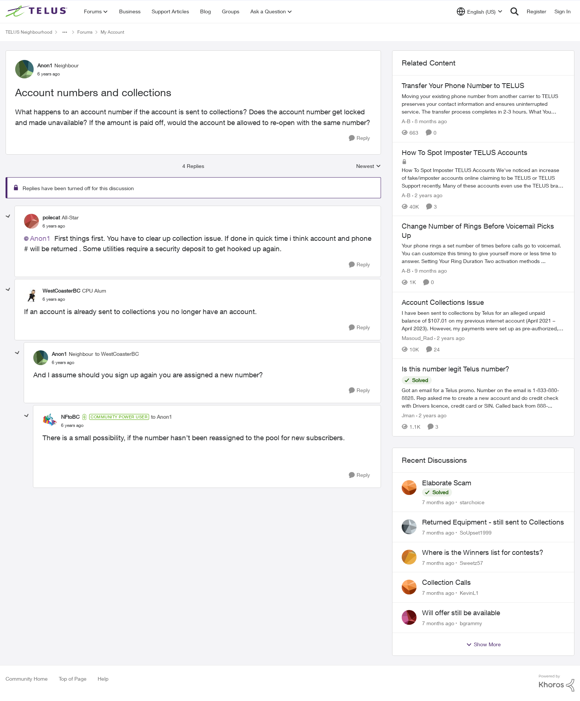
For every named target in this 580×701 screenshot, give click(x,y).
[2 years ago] (427, 195)
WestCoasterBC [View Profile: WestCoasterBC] (61, 290)
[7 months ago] (438, 502)
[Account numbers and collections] (54, 226)
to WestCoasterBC (117, 354)
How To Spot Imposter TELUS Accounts (464, 152)
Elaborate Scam (446, 483)
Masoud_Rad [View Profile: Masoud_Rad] (417, 337)
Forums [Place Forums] (84, 32)
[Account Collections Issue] (483, 320)
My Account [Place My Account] (112, 32)
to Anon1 (161, 417)
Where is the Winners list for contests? (482, 552)
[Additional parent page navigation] (64, 32)
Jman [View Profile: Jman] (408, 415)
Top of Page (73, 678)
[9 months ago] (429, 271)
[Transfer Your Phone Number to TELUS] (483, 103)
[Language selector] (479, 11)
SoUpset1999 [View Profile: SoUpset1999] (476, 532)
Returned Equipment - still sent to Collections (493, 522)
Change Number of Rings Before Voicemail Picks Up (478, 230)
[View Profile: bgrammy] (409, 617)
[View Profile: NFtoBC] (50, 421)
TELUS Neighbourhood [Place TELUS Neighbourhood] (29, 32)
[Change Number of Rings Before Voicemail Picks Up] (483, 253)
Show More (483, 644)
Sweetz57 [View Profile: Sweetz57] (471, 562)
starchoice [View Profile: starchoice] (472, 502)
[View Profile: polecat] (31, 221)
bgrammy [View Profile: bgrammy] (471, 623)
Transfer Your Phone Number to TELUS (463, 85)
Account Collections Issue (443, 302)
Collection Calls (446, 582)
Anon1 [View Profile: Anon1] (45, 65)
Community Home (27, 678)
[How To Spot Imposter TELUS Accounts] (483, 177)
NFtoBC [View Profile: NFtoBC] (70, 417)
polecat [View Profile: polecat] (51, 217)
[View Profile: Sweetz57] (409, 557)
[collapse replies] (8, 216)
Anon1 (40, 238)
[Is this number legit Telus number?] (483, 398)
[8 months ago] (429, 121)
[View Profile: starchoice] (409, 487)
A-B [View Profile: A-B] (406, 121)
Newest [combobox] (368, 166)
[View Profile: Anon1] (24, 69)
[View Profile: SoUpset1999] (409, 526)
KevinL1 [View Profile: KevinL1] (469, 593)
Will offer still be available (461, 613)
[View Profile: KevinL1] (409, 587)
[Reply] (359, 138)
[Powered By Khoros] (556, 683)
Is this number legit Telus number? (455, 369)
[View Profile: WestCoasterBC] (31, 294)
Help (103, 678)
